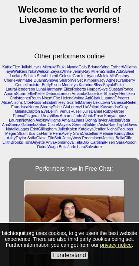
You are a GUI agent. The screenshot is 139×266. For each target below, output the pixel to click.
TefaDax (82, 142)
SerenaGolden (84, 124)
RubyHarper (113, 111)
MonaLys (70, 84)
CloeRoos (32, 102)
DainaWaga (47, 146)
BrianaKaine (98, 67)
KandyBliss (124, 133)
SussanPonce (121, 89)
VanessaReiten (124, 102)
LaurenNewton (21, 120)
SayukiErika (113, 84)
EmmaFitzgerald (27, 115)
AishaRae (107, 124)
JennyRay (81, 71)
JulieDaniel (92, 111)
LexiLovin (101, 102)
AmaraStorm (15, 93)
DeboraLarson (58, 93)
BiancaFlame (40, 133)
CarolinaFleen (102, 142)
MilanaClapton (27, 111)
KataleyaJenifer (91, 129)
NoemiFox (51, 98)
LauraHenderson (20, 89)
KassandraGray (114, 107)
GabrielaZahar (34, 124)
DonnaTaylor (96, 120)
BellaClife (124, 138)
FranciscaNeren (25, 107)
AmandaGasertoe (87, 93)
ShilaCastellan (85, 133)
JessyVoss (71, 138)
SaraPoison (126, 142)
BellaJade (67, 146)
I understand (69, 255)
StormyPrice (51, 107)
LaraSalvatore (89, 146)
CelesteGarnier (72, 76)
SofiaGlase (36, 138)
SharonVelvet (71, 80)
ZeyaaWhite (61, 71)
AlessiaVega (119, 120)
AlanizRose (93, 115)
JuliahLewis (31, 67)
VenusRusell (71, 111)
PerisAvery (62, 133)
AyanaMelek (97, 76)
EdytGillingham (43, 129)
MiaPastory (119, 76)
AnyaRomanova (60, 142)
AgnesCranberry (120, 80)
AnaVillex (51, 115)
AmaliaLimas (73, 120)
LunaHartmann (49, 89)
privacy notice (116, 245)
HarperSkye (97, 89)
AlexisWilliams (48, 120)
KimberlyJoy (94, 80)
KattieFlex (11, 67)
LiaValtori (91, 107)
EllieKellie (35, 93)
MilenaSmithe (103, 71)
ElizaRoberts (74, 89)
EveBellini (50, 111)
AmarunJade (71, 115)
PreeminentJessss (98, 138)
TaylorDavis (127, 124)
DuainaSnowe (46, 80)
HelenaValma (72, 98)
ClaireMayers (59, 124)
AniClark (92, 98)
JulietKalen (67, 129)
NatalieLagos (17, 129)
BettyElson (51, 84)
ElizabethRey (54, 102)
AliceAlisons (12, 102)
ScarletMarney (79, 102)
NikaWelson (39, 71)
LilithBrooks (13, 142)
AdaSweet (125, 71)
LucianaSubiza (23, 76)
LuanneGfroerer (115, 98)
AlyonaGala (76, 67)
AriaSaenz (11, 124)
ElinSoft (55, 138)
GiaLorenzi (72, 107)
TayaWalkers (16, 71)
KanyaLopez (115, 115)
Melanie (106, 133)
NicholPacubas (120, 129)
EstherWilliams (123, 67)
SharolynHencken (119, 93)
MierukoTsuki (54, 67)
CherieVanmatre (18, 80)
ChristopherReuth (25, 98)
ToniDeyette (34, 142)
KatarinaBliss (90, 84)
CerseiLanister (28, 84)
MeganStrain (16, 133)
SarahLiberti (47, 76)
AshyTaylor (16, 138)
